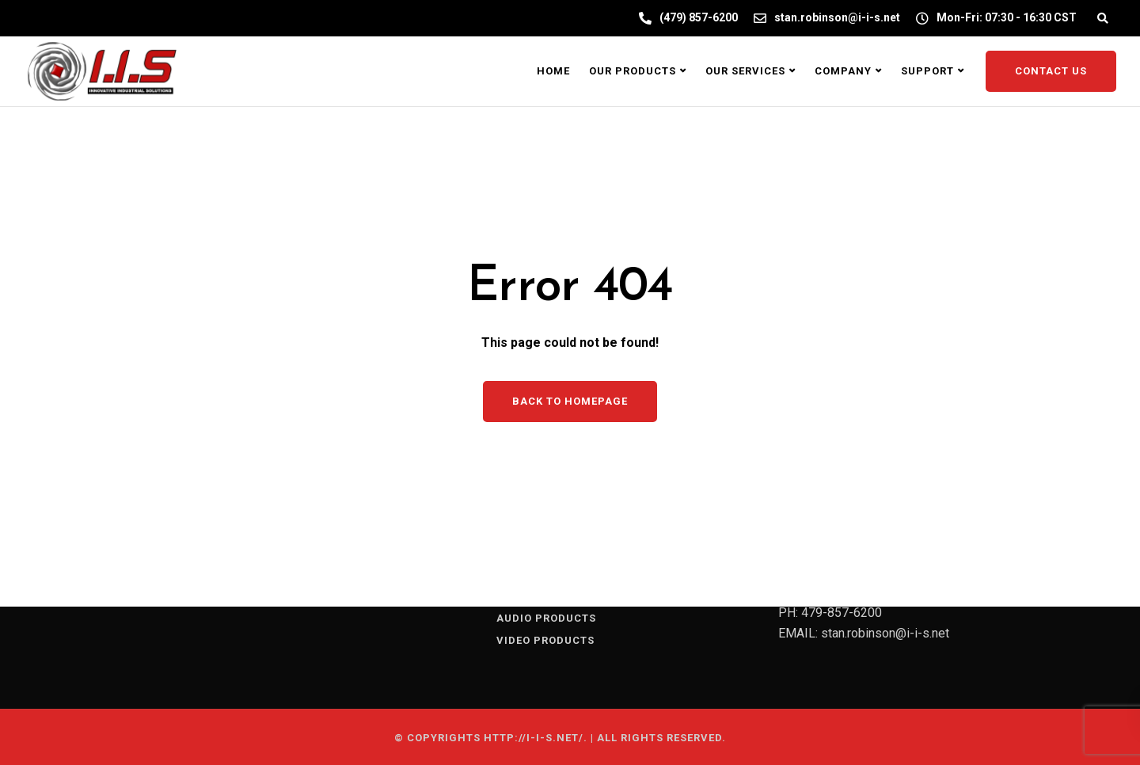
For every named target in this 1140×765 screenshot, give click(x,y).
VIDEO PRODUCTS (545, 640)
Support (927, 71)
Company (843, 71)
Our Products (632, 71)
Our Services (745, 71)
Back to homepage (570, 401)
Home (553, 71)
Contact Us (1051, 71)
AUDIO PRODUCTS (546, 618)
